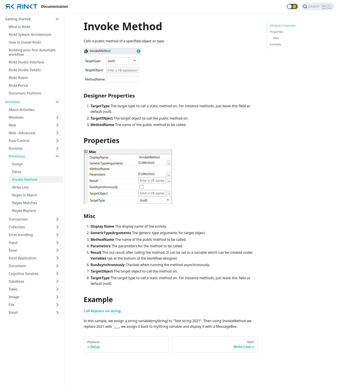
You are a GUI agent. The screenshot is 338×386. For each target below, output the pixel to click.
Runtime (16, 148)
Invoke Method (24, 179)
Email (13, 312)
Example (275, 44)
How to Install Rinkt (25, 42)
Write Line (20, 187)
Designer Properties (283, 25)
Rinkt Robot (18, 77)
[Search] (318, 6)
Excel (13, 250)
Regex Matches (24, 202)
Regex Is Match (24, 195)
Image (14, 297)
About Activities (21, 109)
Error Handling (21, 234)
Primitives (17, 156)
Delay (16, 171)
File (11, 304)
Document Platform (25, 93)
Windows (16, 117)
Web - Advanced (22, 133)
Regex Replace (24, 210)
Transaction (18, 219)
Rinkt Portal (18, 85)
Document (17, 265)
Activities (12, 101)
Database (16, 281)
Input (13, 242)
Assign (17, 164)
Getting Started (18, 19)
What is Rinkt (19, 26)
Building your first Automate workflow (32, 52)
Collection (17, 227)
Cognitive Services (24, 273)
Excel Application (22, 258)
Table (13, 289)
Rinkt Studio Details (25, 70)
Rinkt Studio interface (26, 62)
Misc (276, 38)
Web (12, 125)
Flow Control (19, 140)
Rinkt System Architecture (30, 34)
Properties (276, 32)
